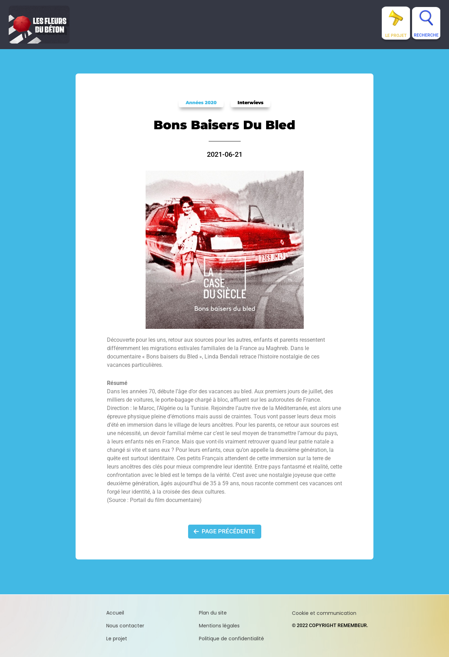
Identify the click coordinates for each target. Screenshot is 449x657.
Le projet (396, 35)
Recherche (426, 35)
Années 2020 (201, 102)
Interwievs (250, 102)
